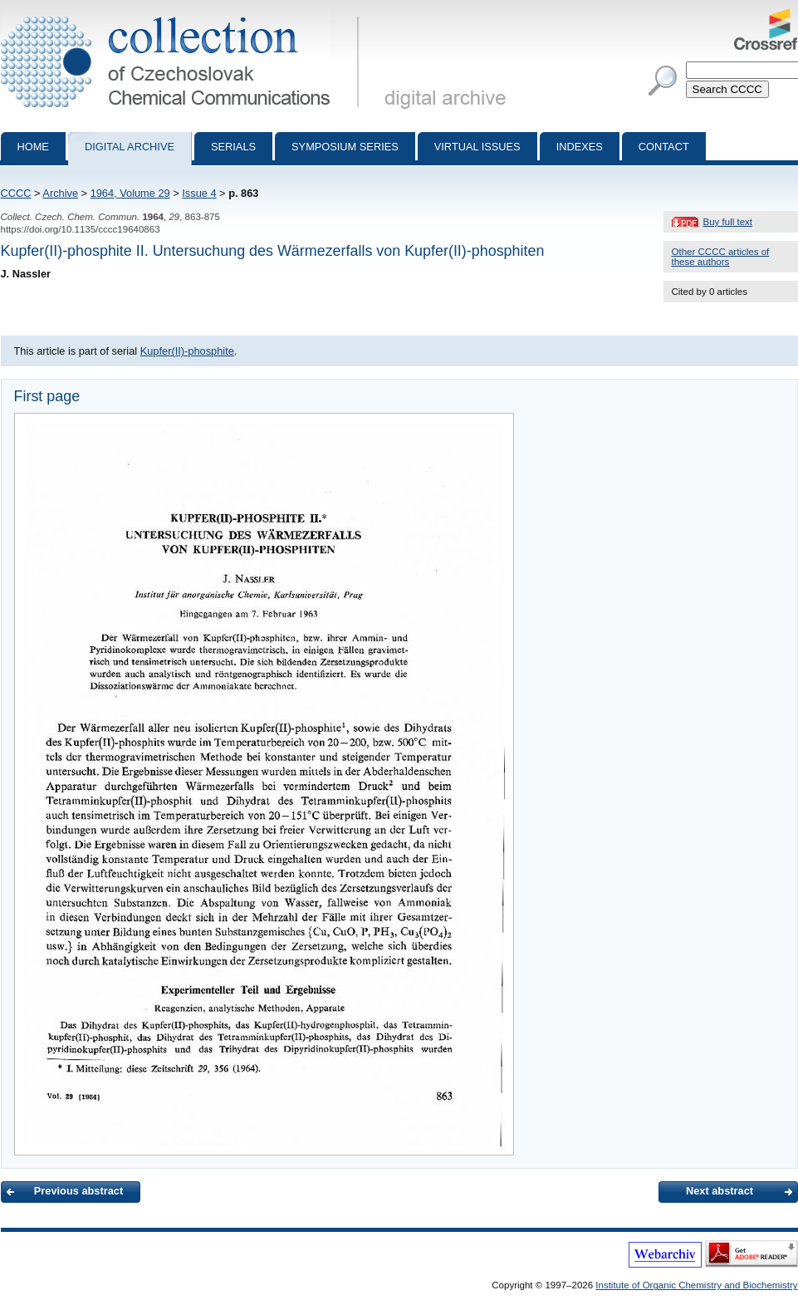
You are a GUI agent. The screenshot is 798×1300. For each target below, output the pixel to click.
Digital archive (129, 146)
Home (33, 146)
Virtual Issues (477, 146)
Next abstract (719, 1191)
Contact (664, 146)
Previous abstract (78, 1191)
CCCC (16, 193)
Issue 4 (199, 193)
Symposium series (345, 146)
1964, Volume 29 (130, 193)
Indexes (579, 146)
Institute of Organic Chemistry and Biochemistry (696, 1285)
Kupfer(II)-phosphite (187, 351)
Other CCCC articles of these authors (721, 257)
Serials (233, 146)
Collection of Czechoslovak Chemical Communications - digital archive (183, 15)
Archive (60, 193)
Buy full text (728, 222)
